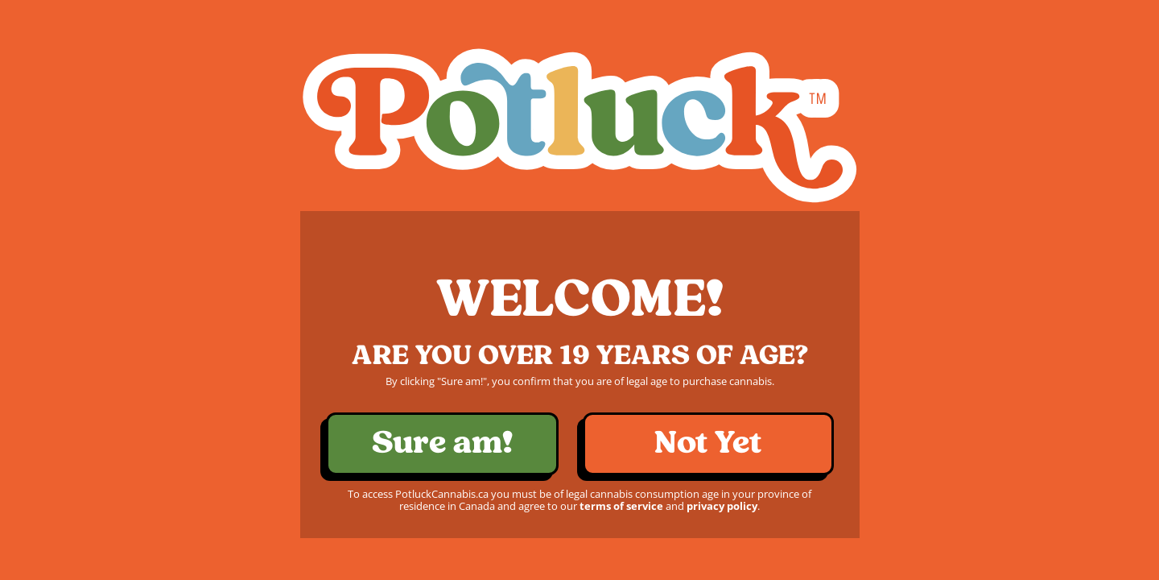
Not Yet (707, 443)
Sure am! (442, 443)
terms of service (621, 506)
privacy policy (722, 506)
